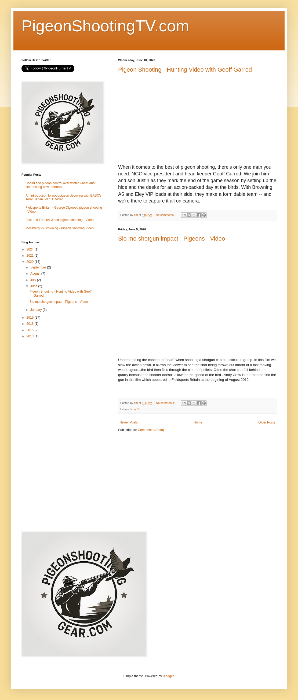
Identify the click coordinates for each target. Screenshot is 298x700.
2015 (31, 330)
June (34, 286)
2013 (31, 336)
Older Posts (266, 422)
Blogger (168, 676)
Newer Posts (128, 422)
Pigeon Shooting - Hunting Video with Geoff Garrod (185, 69)
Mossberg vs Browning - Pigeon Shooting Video (60, 228)
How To (135, 409)
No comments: (165, 214)
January (36, 310)
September (38, 267)
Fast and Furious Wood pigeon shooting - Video (60, 220)
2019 (31, 317)
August (35, 273)
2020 (31, 262)
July (33, 280)
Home (198, 422)
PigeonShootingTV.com (105, 26)
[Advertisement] (61, 380)
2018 (31, 324)
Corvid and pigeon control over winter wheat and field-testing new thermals (60, 185)
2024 (31, 249)
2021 (31, 255)
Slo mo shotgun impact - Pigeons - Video (171, 238)
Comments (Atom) (151, 430)
